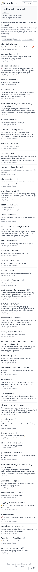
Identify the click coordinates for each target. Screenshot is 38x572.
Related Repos (11, 3)
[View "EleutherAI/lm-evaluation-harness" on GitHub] (32, 367)
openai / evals (7, 393)
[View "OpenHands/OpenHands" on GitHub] (24, 538)
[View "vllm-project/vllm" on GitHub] (17, 179)
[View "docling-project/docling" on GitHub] (23, 331)
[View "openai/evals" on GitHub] (14, 393)
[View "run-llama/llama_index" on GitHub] (22, 167)
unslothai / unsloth (9, 191)
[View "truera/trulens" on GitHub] (15, 214)
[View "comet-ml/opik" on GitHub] (15, 153)
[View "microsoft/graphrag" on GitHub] (20, 355)
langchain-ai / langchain (11, 443)
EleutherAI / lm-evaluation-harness (16, 367)
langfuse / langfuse (9, 66)
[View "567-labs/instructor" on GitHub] (19, 143)
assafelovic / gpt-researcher (12, 526)
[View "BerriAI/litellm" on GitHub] (15, 89)
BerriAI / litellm (7, 89)
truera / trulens (7, 214)
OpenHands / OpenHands (12, 538)
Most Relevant (7, 39)
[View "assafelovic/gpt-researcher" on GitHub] (25, 526)
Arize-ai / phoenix (8, 79)
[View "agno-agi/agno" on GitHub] (15, 270)
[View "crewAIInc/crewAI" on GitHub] (18, 304)
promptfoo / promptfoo (11, 129)
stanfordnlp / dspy (8, 54)
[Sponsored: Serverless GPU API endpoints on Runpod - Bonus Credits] (19, 346)
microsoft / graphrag (10, 355)
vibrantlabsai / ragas (9, 44)
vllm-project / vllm (8, 179)
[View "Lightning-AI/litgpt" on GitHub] (19, 481)
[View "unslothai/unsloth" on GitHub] (18, 191)
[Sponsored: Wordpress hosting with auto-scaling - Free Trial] (19, 109)
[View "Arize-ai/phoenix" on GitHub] (17, 79)
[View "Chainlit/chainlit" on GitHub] (16, 433)
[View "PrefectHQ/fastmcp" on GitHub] (19, 514)
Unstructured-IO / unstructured (14, 290)
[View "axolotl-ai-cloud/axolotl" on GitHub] (22, 492)
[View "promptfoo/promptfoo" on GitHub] (22, 129)
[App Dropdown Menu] (35, 3)
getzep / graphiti (8, 241)
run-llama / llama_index (11, 167)
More (6, 12)
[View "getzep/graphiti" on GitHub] (16, 241)
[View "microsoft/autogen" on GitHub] (19, 250)
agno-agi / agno (7, 270)
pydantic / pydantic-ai (10, 260)
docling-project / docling (11, 331)
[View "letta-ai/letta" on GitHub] (13, 379)
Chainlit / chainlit (8, 433)
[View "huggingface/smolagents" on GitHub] (24, 502)
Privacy (16, 566)
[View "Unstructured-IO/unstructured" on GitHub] (29, 290)
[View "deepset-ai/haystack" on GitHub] (20, 317)
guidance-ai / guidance (10, 452)
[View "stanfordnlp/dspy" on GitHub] (17, 54)
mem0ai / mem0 (8, 119)
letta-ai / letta (6, 379)
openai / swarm (7, 419)
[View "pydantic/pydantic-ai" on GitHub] (20, 260)
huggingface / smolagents (12, 502)
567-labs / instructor (9, 143)
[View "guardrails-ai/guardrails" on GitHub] (23, 280)
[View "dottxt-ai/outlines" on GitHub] (18, 205)
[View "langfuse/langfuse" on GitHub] (18, 66)
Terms (22, 566)
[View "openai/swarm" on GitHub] (15, 419)
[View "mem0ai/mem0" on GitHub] (16, 120)
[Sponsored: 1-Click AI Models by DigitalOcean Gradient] (19, 231)
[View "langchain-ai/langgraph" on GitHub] (23, 548)
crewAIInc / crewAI (9, 304)
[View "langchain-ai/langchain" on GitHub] (22, 443)
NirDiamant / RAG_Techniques (13, 405)
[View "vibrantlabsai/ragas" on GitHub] (19, 44)
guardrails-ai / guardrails (11, 280)
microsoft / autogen (9, 250)
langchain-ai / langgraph (11, 548)
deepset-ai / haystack (10, 317)
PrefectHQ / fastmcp (9, 514)
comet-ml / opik (7, 153)
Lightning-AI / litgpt (9, 481)
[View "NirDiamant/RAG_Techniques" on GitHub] (27, 405)
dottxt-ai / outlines (9, 205)
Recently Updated (28, 39)
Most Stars (17, 39)
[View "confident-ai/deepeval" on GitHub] (26, 9)
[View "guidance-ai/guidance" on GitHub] (21, 452)
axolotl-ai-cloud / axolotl (11, 492)
